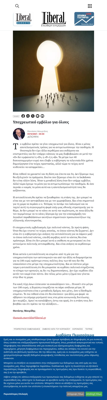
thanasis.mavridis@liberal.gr (29, 317)
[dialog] (53, 368)
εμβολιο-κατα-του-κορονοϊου (56, 329)
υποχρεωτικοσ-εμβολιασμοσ (27, 329)
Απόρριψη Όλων (75, 393)
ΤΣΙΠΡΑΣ (88, 329)
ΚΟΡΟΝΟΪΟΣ (77, 329)
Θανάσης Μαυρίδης (37, 131)
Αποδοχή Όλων (93, 393)
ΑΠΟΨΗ (32, 137)
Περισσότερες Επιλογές (16, 393)
